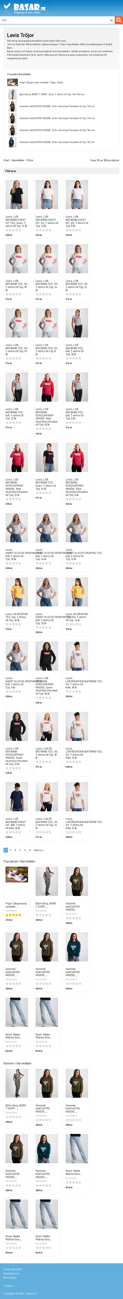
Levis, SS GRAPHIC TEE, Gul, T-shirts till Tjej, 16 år (16, 617)
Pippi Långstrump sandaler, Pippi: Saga (41, 82)
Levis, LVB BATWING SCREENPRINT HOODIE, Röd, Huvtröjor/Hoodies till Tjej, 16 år (47, 416)
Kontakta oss (12, 1273)
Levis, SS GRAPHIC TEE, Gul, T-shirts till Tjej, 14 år (77, 617)
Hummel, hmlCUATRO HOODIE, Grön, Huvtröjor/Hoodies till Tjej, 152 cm (57, 141)
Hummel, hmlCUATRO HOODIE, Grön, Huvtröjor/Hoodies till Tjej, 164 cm (57, 130)
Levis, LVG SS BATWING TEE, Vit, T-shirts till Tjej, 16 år (47, 753)
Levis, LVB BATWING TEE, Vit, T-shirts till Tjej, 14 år (47, 285)
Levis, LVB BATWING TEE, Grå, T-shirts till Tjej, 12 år (14, 413)
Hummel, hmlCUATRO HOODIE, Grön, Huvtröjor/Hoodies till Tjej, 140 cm (57, 118)
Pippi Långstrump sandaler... (16, 905)
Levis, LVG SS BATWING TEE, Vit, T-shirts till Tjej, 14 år (47, 823)
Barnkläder (18, 160)
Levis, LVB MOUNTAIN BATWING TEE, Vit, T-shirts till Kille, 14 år (84, 753)
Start (7, 160)
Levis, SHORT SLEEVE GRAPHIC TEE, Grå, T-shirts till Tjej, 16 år (23, 554)
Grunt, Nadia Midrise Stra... (13, 1036)
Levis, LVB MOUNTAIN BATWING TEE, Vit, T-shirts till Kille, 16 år (84, 682)
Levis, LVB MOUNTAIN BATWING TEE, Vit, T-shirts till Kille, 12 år (84, 823)
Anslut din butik (13, 1269)
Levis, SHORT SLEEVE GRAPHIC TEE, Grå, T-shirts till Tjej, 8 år (23, 682)
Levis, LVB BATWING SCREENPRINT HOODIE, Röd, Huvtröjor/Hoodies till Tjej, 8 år (77, 487)
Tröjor (29, 160)
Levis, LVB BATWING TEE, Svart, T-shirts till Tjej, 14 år (46, 484)
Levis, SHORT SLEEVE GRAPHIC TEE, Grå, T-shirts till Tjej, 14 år (54, 554)
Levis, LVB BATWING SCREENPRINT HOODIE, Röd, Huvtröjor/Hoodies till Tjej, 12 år (16, 487)
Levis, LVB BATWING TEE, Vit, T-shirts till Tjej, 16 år (16, 285)
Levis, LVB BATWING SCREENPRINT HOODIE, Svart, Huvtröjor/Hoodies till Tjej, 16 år (47, 685)
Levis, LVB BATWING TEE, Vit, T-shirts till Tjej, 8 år (47, 349)
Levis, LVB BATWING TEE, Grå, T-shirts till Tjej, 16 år (75, 349)
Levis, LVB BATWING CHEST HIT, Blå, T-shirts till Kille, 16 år (15, 823)
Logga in (9, 1285)
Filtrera (10, 171)
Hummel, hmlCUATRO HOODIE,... (73, 906)
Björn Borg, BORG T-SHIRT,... (46, 905)
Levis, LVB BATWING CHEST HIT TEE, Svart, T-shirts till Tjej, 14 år (16, 221)
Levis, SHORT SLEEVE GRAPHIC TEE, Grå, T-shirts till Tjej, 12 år (84, 554)
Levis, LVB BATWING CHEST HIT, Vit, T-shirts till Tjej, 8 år (77, 221)
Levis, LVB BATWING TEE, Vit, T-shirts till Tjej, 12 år (77, 285)
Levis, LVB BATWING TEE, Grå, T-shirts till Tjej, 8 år (75, 413)
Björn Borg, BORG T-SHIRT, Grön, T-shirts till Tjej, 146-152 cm (52, 94)
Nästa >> (39, 850)
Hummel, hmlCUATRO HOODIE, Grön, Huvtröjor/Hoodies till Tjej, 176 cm (57, 106)
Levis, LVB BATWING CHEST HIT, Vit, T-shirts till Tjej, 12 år (47, 221)
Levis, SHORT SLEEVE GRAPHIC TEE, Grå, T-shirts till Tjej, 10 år (54, 618)
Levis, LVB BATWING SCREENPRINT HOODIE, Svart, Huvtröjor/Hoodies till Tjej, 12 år (16, 756)
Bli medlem (10, 1277)
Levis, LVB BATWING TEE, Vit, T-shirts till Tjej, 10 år (16, 349)
